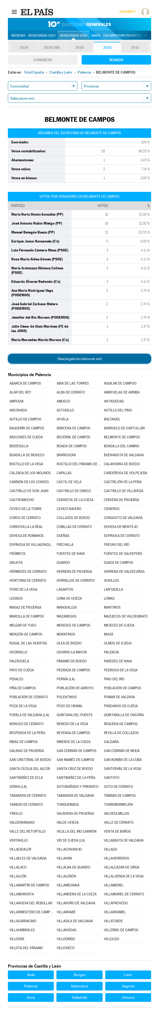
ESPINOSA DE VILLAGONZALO (31, 545)
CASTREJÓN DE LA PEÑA (123, 482)
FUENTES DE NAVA (71, 554)
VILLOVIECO (66, 948)
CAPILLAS (64, 473)
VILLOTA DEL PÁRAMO (26, 948)
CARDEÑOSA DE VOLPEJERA (125, 473)
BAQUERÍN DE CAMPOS (26, 428)
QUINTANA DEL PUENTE (75, 715)
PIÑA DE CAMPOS (22, 688)
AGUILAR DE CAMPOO (120, 383)
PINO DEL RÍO (114, 679)
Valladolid (79, 997)
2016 (79, 47)
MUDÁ (108, 634)
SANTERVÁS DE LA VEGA (122, 769)
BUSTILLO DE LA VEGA (26, 464)
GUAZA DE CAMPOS (118, 563)
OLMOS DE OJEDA (117, 643)
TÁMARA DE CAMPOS (120, 796)
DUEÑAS (63, 536)
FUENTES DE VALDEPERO (123, 554)
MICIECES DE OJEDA (119, 625)
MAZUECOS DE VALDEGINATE (126, 616)
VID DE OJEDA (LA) (71, 840)
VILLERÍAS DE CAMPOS (121, 930)
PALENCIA (111, 652)
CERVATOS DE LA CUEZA (75, 500)
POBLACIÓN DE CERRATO (28, 697)
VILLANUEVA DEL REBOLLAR (30, 903)
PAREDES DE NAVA (118, 661)
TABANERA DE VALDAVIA (75, 796)
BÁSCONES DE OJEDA (26, 437)
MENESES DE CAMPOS (74, 625)
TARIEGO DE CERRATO (26, 805)
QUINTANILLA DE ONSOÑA (124, 715)
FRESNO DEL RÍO (116, 545)
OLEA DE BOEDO (69, 643)
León (128, 975)
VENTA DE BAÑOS (117, 831)
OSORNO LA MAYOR (72, 652)
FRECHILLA (65, 545)
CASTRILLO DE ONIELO (74, 491)
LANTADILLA (113, 589)
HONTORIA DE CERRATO (27, 581)
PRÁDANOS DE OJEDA (121, 706)
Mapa (96, 35)
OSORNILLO (18, 652)
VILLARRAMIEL (115, 912)
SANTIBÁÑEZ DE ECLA (26, 778)
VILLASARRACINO (22, 921)
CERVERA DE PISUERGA (121, 500)
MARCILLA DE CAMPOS (26, 616)
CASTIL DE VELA (69, 482)
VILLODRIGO (66, 939)
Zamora (128, 997)
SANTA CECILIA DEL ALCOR (29, 769)
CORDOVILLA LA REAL (26, 527)
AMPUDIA (16, 401)
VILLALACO (17, 867)
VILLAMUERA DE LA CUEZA (77, 894)
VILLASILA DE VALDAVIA (75, 921)
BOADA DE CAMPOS (72, 446)
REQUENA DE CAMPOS (121, 724)
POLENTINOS (67, 697)
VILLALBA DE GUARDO (73, 867)
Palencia (31, 986)
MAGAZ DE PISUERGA (25, 607)
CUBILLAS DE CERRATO (74, 527)
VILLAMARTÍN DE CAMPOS (29, 885)
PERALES (16, 679)
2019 (24, 47)
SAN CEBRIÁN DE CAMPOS (77, 751)
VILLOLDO (111, 939)
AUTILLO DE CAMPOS (25, 419)
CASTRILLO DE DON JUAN (29, 491)
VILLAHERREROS (116, 858)
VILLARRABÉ (66, 912)
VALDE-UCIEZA (68, 822)
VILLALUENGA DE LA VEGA (124, 876)
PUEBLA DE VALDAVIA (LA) (29, 715)
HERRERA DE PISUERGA (74, 572)
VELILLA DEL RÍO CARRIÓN (77, 831)
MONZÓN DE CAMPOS (26, 634)
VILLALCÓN (17, 876)
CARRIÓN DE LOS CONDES (29, 482)
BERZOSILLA (18, 446)
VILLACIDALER (20, 849)
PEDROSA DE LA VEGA (120, 670)
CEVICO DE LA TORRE (25, 509)
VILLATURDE (113, 921)
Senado (116, 60)
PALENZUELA (19, 661)
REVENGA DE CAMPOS (73, 733)
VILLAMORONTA (21, 894)
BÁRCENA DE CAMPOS (74, 428)
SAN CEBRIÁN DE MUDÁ (122, 751)
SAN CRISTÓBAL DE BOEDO (30, 760)
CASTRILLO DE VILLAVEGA (123, 491)
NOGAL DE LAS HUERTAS (28, 643)
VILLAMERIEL (114, 885)
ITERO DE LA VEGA (23, 589)
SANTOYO (111, 778)
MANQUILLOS (67, 607)
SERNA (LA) (18, 787)
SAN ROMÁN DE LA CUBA (123, 760)
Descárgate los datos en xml (80, 359)
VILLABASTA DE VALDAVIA (124, 840)
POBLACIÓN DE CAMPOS (122, 688)
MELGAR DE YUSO (22, 625)
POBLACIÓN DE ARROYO (75, 688)
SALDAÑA (111, 742)
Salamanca (79, 986)
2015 (107, 47)
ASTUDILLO (65, 410)
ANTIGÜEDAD (114, 401)
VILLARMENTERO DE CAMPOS (31, 912)
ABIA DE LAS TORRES (73, 383)
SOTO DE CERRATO (118, 787)
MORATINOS (66, 634)
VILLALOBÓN (66, 876)
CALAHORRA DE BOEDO (122, 464)
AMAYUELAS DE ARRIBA (122, 392)
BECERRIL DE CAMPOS (74, 437)
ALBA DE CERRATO (71, 392)
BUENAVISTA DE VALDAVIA (124, 455)
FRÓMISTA (17, 554)
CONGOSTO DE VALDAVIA (123, 518)
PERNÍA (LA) (66, 679)
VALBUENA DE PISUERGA (75, 814)
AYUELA (62, 419)
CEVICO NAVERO (69, 509)
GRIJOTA (16, 563)
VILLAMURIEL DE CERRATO (124, 894)
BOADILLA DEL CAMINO (121, 446)
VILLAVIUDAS (67, 930)
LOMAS (109, 598)
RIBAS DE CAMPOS (23, 742)
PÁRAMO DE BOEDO (72, 661)
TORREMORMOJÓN (118, 805)
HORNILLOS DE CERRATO (76, 581)
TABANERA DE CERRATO (27, 796)
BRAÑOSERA (66, 455)
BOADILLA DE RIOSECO (26, 455)
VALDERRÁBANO (22, 822)
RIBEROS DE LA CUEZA (74, 742)
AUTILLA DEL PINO (118, 410)
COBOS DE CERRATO (25, 518)
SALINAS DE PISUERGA (26, 751)
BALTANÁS (112, 419)
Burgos (79, 975)
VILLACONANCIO (69, 849)
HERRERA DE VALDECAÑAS (124, 572)
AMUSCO (63, 401)
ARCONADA (18, 410)
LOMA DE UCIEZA (69, 598)
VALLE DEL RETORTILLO (27, 831)
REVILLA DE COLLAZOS (121, 733)
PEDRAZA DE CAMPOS (73, 670)
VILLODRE (16, 939)
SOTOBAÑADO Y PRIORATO (77, 787)
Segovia (128, 986)
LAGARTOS (65, 589)
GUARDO (63, 563)
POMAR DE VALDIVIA (119, 697)
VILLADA (110, 849)
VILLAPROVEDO (116, 903)
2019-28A (52, 47)
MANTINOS (112, 607)
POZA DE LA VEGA (22, 706)
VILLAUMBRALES (22, 930)
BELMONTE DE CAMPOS (122, 437)
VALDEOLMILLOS (116, 814)
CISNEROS (112, 509)
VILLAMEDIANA (68, 885)
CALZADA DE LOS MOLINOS (30, 473)
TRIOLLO (16, 814)
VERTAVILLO (18, 840)
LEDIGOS (16, 598)
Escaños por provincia (122, 35)
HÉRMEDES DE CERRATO (28, 572)
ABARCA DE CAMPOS (25, 383)
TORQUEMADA (68, 805)
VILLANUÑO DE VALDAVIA (76, 903)
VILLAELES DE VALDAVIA (27, 858)
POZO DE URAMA (69, 706)
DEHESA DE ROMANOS (26, 536)
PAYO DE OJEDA (21, 670)
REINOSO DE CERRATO (26, 724)
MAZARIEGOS (67, 616)
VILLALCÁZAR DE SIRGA (121, 867)
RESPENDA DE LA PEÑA (27, 733)
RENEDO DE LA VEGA (72, 724)
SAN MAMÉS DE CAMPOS (75, 760)
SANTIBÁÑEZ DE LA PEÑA (76, 778)
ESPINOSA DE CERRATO (122, 536)
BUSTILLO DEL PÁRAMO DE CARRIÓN (79, 464)
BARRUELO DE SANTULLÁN (124, 428)
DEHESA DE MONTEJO (121, 527)
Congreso (42, 60)
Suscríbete (127, 11)
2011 (135, 47)
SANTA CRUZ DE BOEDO (75, 769)
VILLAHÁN (64, 858)
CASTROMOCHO (21, 500)
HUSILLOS (111, 581)
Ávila (31, 975)
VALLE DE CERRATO (119, 822)
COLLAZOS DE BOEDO (73, 518)
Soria (31, 997)
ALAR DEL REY (20, 392)
